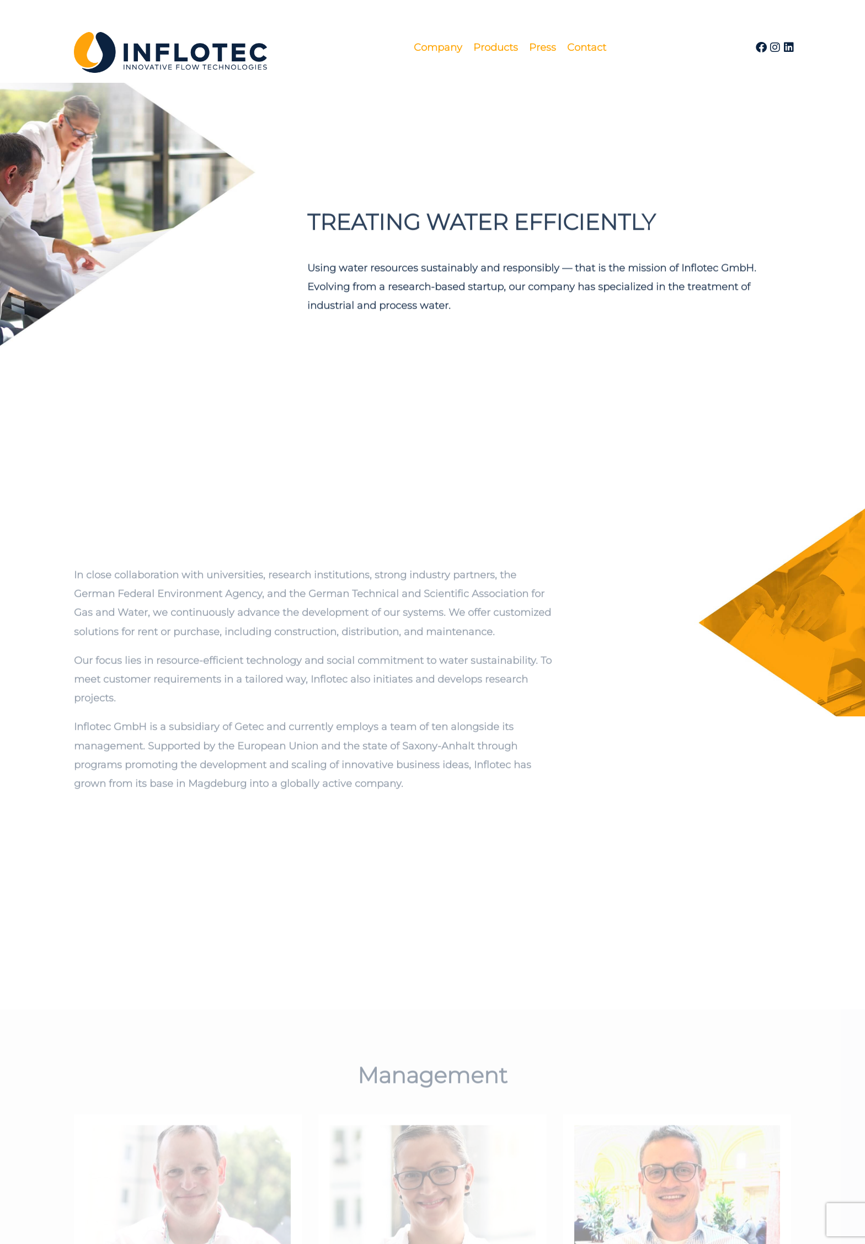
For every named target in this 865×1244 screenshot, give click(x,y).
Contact (586, 47)
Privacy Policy (456, 1222)
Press (542, 47)
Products (495, 47)
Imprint (392, 1222)
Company (438, 47)
